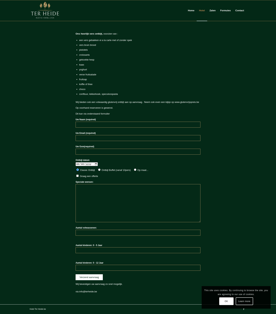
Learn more (244, 301)
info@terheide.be (88, 292)
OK (226, 301)
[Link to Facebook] (243, 309)
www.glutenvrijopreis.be (187, 102)
